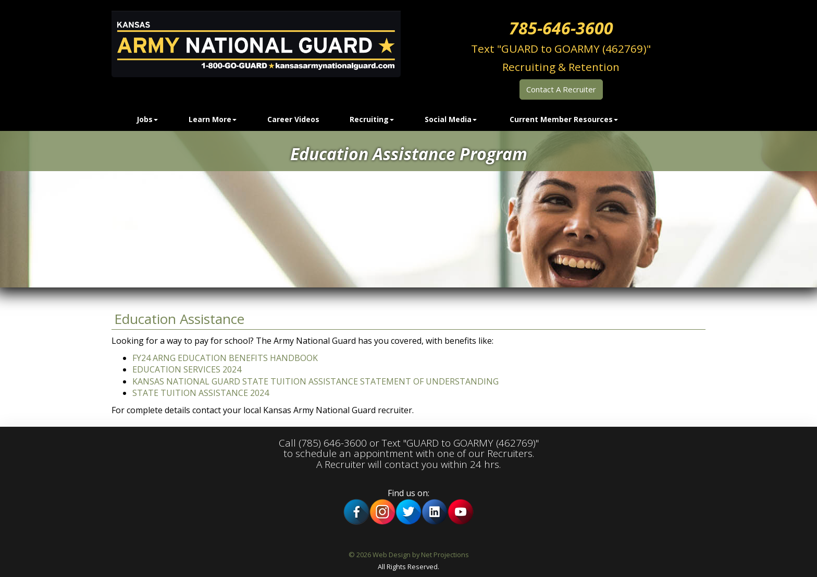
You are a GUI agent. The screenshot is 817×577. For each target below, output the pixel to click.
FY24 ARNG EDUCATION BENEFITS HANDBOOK (225, 358)
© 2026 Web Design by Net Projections (409, 554)
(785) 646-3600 (333, 443)
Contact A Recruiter (561, 89)
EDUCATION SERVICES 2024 (186, 369)
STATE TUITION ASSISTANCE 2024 (200, 393)
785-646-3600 (561, 28)
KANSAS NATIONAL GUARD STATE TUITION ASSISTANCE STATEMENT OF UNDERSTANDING (315, 381)
